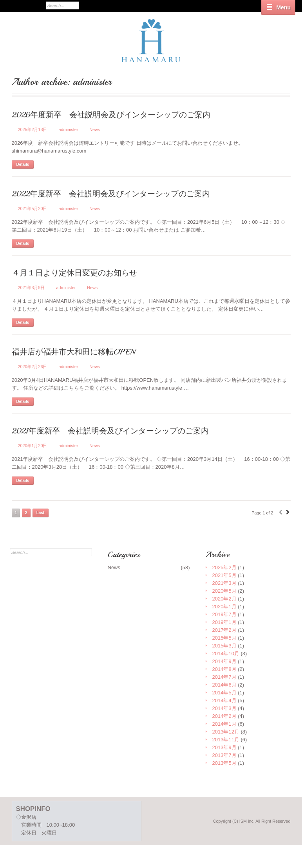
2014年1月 (224, 724)
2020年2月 (224, 599)
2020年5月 (224, 591)
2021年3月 (224, 583)
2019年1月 (224, 622)
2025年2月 (224, 567)
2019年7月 (224, 614)
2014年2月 (224, 716)
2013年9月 (224, 747)
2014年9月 (224, 661)
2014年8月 (224, 669)
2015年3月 (224, 646)
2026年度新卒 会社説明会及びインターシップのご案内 (111, 115)
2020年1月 (224, 606)
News (94, 129)
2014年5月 (224, 693)
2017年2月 (224, 630)
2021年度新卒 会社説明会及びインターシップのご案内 (110, 431)
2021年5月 (224, 575)
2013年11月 (225, 740)
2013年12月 (225, 732)
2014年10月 (225, 653)
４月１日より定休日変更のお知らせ (74, 273)
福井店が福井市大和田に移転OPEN (73, 352)
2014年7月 (224, 677)
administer (68, 129)
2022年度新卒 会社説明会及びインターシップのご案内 (111, 194)
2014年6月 (224, 685)
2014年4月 (224, 700)
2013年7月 (224, 755)
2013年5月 (224, 763)
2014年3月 (224, 708)
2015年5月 (224, 638)
